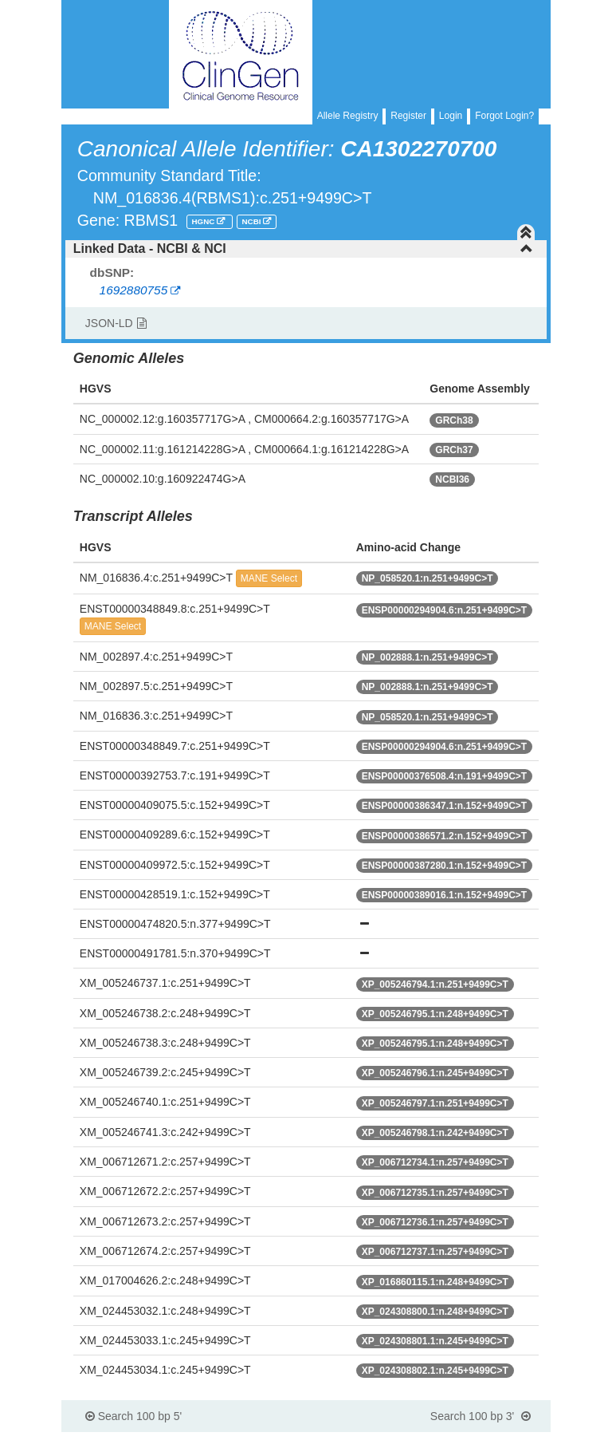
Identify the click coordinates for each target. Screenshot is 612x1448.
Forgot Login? (504, 115)
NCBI (253, 221)
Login (450, 115)
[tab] (306, 249)
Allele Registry (348, 115)
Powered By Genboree (473, 1440)
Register (408, 115)
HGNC (204, 221)
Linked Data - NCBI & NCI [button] (303, 248)
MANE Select (269, 578)
